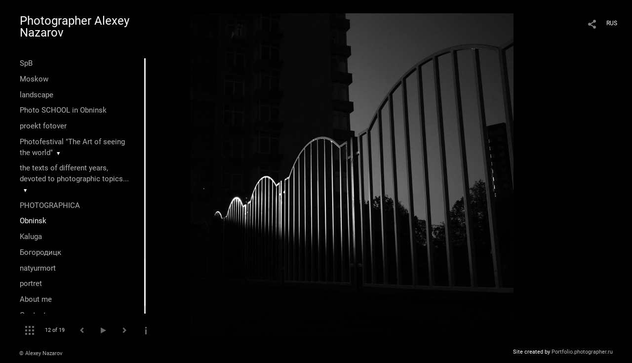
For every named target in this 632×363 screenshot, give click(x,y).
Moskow (34, 79)
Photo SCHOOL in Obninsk (63, 110)
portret (31, 283)
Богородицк (40, 252)
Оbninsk (33, 220)
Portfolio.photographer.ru (582, 352)
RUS (611, 23)
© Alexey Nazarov (40, 353)
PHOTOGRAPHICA (50, 205)
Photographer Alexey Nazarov (74, 27)
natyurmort (38, 268)
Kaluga (31, 236)
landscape (36, 94)
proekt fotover (43, 125)
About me (36, 299)
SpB (26, 63)
